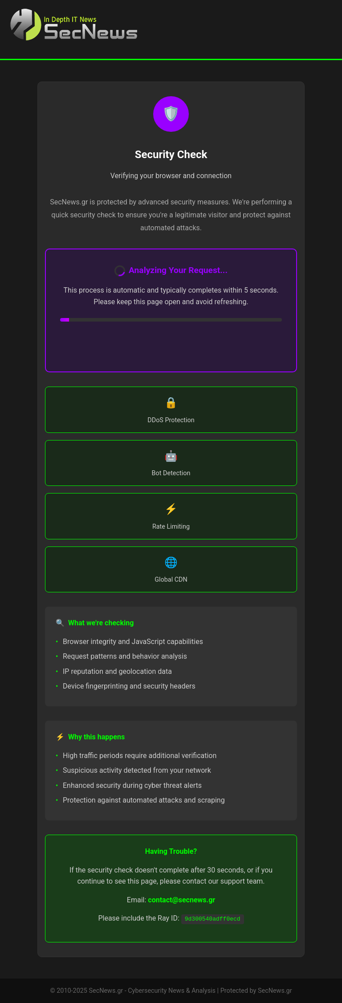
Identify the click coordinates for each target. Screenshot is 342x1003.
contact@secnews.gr (181, 900)
